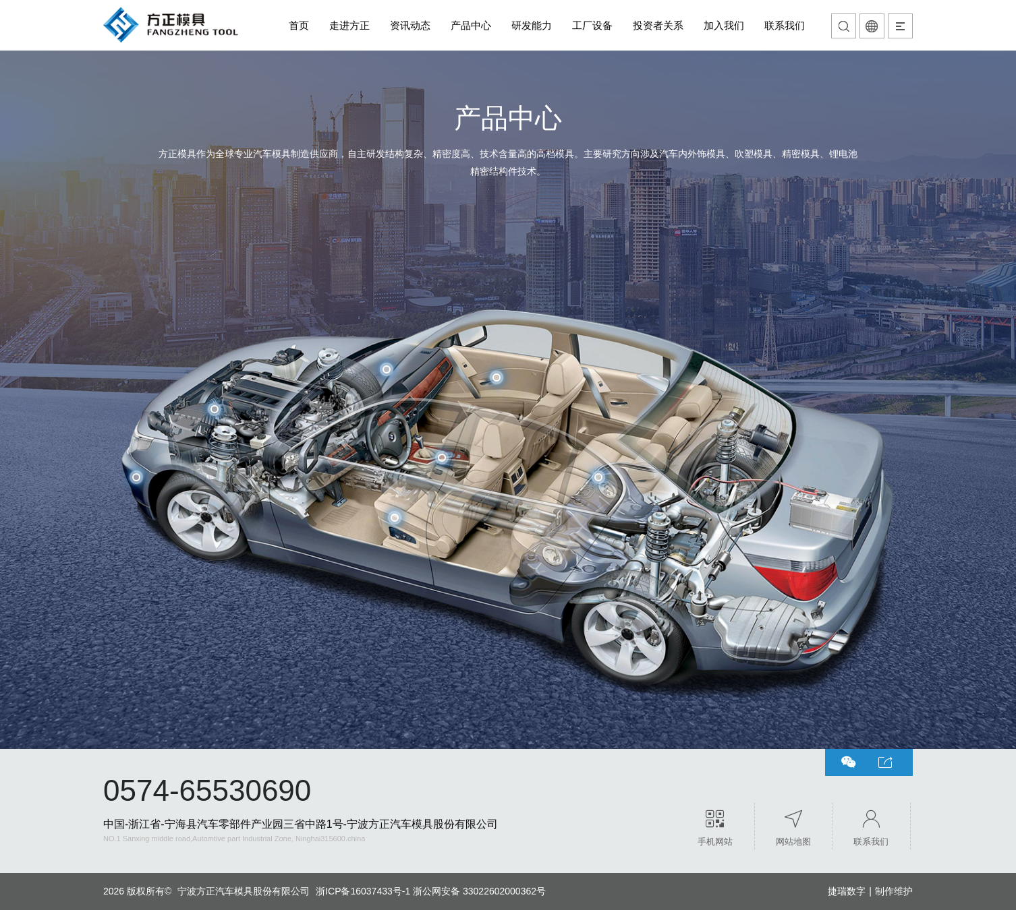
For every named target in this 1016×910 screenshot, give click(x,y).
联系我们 (784, 25)
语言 (872, 26)
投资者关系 (658, 25)
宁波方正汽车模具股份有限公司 (243, 891)
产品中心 (471, 25)
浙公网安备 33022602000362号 (479, 891)
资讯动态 (410, 25)
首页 (299, 25)
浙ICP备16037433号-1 (363, 891)
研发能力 (531, 25)
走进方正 (349, 25)
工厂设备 (592, 25)
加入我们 (724, 25)
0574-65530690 (207, 790)
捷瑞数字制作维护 (870, 891)
